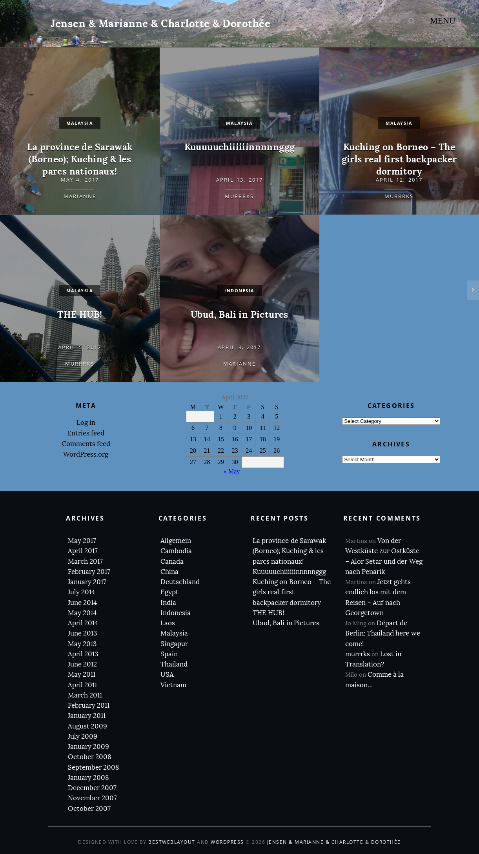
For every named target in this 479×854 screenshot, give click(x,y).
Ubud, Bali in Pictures (239, 314)
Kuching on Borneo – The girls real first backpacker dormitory (399, 159)
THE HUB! (79, 314)
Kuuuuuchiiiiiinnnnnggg (239, 147)
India (168, 603)
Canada (172, 561)
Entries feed (85, 433)
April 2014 (83, 623)
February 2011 (88, 705)
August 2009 (87, 726)
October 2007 (89, 809)
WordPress (227, 842)
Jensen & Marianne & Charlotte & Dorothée (160, 23)
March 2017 (85, 561)
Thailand (174, 664)
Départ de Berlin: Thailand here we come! (382, 633)
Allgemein (175, 541)
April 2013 (83, 654)
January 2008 (88, 778)
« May (232, 471)
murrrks (239, 196)
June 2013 (82, 633)
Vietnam (173, 685)
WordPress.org (85, 454)
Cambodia (176, 551)
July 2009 (82, 736)
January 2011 (87, 716)
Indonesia (175, 613)
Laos (167, 623)
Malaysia (79, 123)
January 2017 (87, 582)
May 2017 (82, 541)
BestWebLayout (171, 842)
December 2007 (92, 788)
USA (167, 674)
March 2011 (85, 695)
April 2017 (83, 551)
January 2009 (88, 747)
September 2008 (93, 767)
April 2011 (82, 685)
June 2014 (82, 603)
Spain (169, 654)
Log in (85, 423)
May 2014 (82, 613)
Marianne (80, 196)
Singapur (174, 644)
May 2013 (82, 644)
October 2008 (89, 757)
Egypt (169, 592)
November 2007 (92, 798)
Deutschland (180, 582)
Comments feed (86, 444)
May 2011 (81, 674)
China (169, 572)
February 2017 (89, 572)
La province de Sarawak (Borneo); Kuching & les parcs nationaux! (80, 159)
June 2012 (82, 664)
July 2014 (81, 592)
